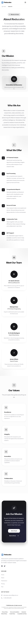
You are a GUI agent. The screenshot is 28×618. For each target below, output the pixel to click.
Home (2, 574)
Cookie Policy (12, 613)
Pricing (3, 583)
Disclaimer (24, 612)
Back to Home (14, 536)
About (2, 577)
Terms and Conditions (14, 612)
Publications (4, 580)
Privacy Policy (5, 612)
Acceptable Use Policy (22, 613)
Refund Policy (4, 613)
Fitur (2, 586)
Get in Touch (14, 531)
